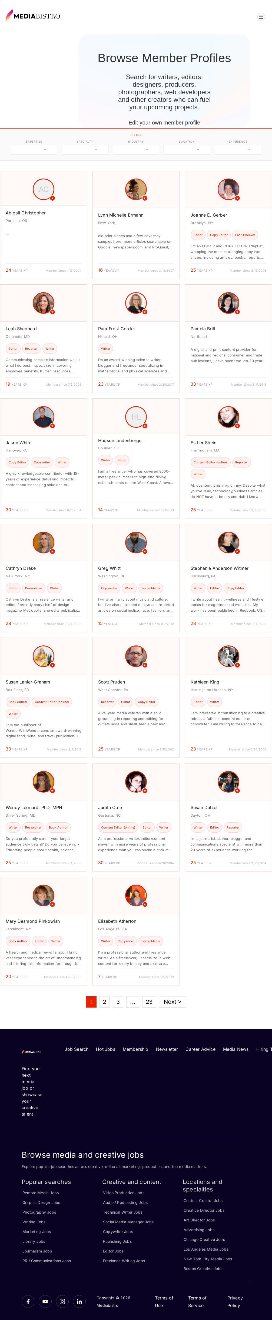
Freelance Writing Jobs (124, 1260)
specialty (85, 141)
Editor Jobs (113, 1251)
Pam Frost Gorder (116, 328)
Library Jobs (33, 1241)
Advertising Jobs (199, 1229)
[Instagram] (62, 1301)
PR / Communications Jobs (46, 1260)
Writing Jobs (33, 1222)
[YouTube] (45, 1301)
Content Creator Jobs (203, 1200)
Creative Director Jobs (204, 1210)
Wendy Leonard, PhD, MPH (34, 807)
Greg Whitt (109, 568)
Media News (236, 1049)
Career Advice (200, 1049)
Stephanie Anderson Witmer (220, 568)
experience (237, 141)
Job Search (76, 1049)
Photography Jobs (39, 1212)
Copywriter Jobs (118, 1231)
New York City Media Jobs (208, 1259)
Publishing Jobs (117, 1241)
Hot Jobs (105, 1049)
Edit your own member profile (164, 123)
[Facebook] (28, 1301)
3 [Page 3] (118, 1001)
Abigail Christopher (26, 212)
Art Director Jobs (199, 1220)
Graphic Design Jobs (41, 1202)
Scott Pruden (111, 682)
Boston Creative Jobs (203, 1268)
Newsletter (167, 1049)
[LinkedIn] (79, 1301)
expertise (34, 141)
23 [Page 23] (149, 1001)
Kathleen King (205, 682)
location (187, 141)
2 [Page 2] (104, 1001)
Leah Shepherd (21, 328)
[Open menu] (261, 16)
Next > (172, 1001)
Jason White (18, 442)
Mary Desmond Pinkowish (33, 921)
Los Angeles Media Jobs (206, 1249)
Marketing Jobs (36, 1231)
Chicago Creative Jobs (204, 1239)
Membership (135, 1049)
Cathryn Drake (21, 568)
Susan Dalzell (204, 807)
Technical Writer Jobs (122, 1212)
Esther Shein (203, 442)
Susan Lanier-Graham (28, 682)
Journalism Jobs (37, 1251)
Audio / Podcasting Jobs (125, 1202)
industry (136, 141)
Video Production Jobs (123, 1192)
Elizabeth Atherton (117, 921)
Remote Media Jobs (40, 1192)
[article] (43, 225)
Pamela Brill (203, 328)
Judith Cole (110, 807)
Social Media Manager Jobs (128, 1222)
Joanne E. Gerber (209, 215)
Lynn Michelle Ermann (121, 215)
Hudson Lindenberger (120, 440)
